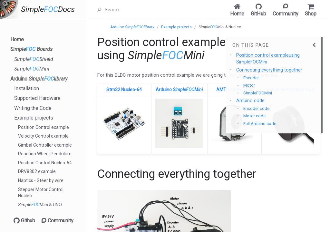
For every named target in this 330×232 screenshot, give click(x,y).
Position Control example (43, 127)
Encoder (251, 77)
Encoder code (256, 108)
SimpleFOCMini (257, 93)
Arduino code (250, 100)
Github (24, 221)
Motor (249, 85)
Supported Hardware (37, 98)
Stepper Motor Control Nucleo (40, 192)
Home (17, 39)
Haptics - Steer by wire (40, 180)
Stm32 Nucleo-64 (124, 89)
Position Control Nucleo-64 (45, 162)
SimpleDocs (48, 9)
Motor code (254, 115)
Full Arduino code (259, 123)
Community (57, 221)
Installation (26, 88)
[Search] (136, 10)
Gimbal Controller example (45, 145)
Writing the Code (33, 108)
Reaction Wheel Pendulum (45, 153)
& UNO (40, 204)
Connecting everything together (269, 69)
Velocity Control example (43, 136)
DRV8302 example (37, 171)
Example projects (33, 118)
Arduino (38, 79)
